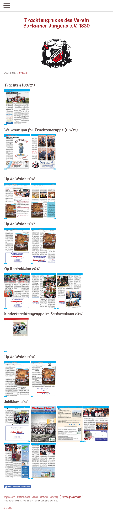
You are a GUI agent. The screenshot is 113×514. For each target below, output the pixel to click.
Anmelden (8, 508)
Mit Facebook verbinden (17, 486)
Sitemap (54, 497)
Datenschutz (23, 497)
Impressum (9, 497)
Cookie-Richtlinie (40, 497)
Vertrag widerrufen (71, 497)
